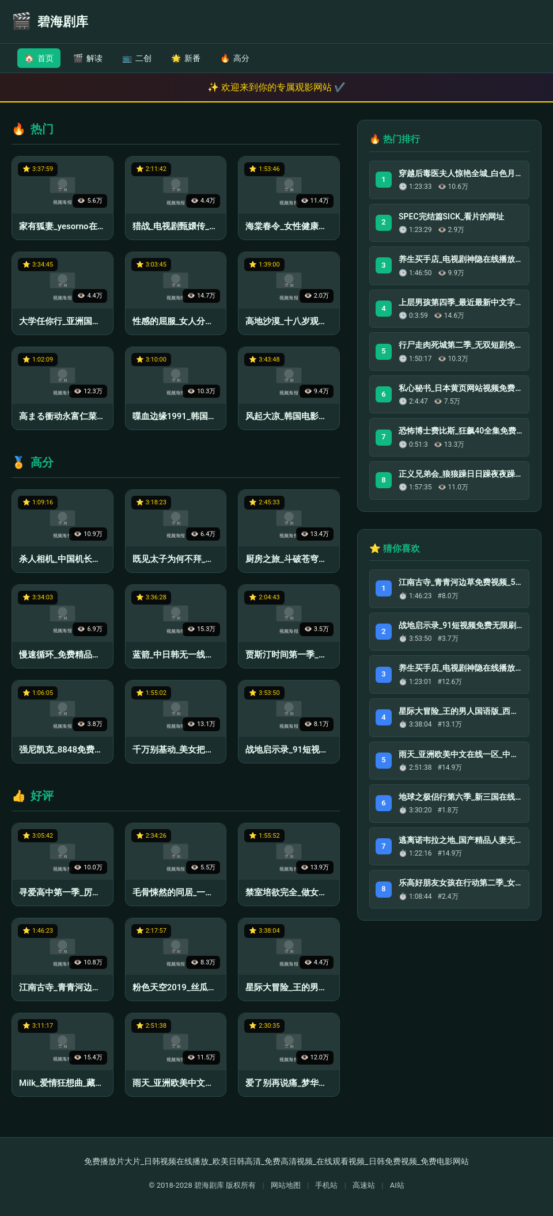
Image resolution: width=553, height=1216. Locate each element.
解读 (88, 58)
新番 (185, 58)
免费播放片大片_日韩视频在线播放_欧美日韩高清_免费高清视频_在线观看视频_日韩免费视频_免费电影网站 (276, 1161)
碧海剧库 (209, 1185)
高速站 (364, 1185)
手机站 (326, 1185)
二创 (136, 58)
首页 (39, 58)
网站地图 (286, 1185)
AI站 (397, 1185)
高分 (234, 58)
